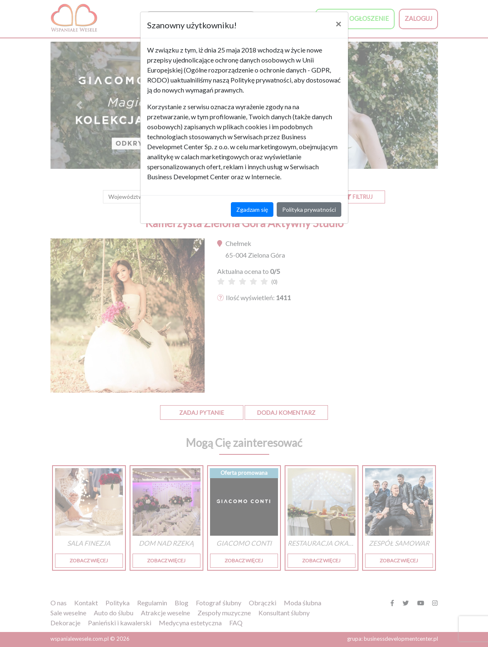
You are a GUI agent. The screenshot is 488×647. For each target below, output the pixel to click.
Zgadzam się (252, 209)
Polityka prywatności (309, 209)
